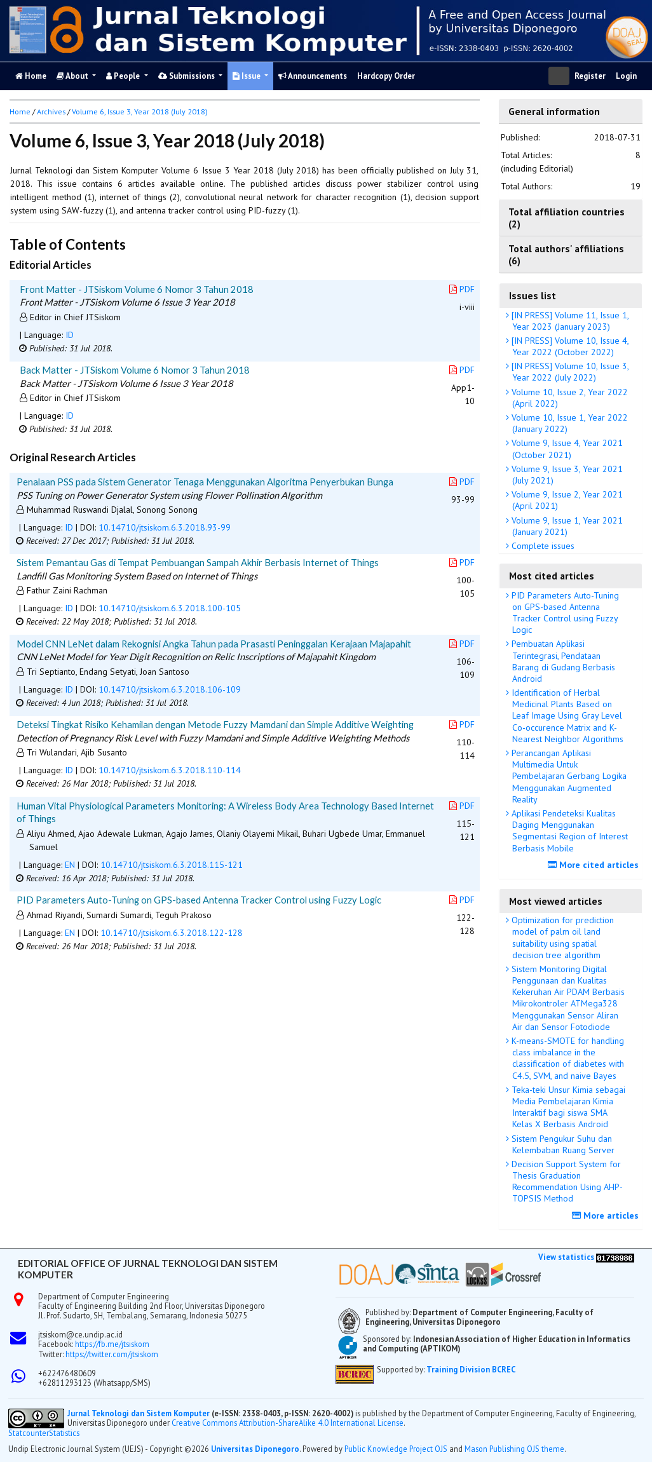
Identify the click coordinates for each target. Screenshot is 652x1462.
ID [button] (69, 335)
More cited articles (595, 864)
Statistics (64, 1433)
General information (554, 111)
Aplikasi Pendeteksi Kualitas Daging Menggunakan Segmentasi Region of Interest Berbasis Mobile (568, 831)
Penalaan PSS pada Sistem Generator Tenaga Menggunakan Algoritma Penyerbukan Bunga (205, 481)
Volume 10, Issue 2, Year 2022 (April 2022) (568, 397)
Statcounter (28, 1433)
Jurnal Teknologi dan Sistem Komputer (139, 1413)
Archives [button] (51, 111)
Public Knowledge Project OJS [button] (395, 1449)
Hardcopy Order (386, 76)
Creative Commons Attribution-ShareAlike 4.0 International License (288, 1423)
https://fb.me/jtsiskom (112, 1344)
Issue (247, 76)
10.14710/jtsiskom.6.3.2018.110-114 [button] (169, 770)
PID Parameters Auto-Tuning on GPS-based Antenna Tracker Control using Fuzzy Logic (564, 613)
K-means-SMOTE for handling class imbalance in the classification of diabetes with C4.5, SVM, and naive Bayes (566, 1058)
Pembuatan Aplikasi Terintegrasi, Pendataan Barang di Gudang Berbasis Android (562, 661)
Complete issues (541, 546)
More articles (607, 1215)
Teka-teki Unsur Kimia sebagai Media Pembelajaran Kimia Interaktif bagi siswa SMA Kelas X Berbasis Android (567, 1107)
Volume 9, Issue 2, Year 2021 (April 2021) (566, 500)
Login (626, 76)
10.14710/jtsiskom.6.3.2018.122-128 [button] (171, 932)
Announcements (312, 76)
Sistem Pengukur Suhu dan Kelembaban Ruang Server (562, 1144)
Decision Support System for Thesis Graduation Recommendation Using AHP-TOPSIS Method (566, 1181)
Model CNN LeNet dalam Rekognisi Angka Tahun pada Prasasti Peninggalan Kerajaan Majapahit (214, 643)
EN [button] (70, 864)
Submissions (187, 76)
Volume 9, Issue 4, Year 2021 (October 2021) (566, 448)
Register (590, 76)
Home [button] (20, 111)
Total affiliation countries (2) (566, 217)
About (73, 76)
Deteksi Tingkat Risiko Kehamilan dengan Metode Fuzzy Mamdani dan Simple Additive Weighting (215, 724)
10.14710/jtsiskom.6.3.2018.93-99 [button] (164, 527)
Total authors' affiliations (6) (566, 254)
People (124, 76)
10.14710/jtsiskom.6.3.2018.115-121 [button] (171, 864)
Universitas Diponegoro (255, 1449)
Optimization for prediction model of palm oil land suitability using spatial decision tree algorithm (561, 937)
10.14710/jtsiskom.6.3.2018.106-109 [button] (169, 689)
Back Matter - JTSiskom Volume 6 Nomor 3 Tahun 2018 (135, 370)
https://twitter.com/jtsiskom (111, 1354)
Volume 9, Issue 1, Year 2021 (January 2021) (566, 526)
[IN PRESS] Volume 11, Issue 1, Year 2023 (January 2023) (569, 320)
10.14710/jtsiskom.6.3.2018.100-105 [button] (169, 608)
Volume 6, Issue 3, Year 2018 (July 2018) (140, 111)
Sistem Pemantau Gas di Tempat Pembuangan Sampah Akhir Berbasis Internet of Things (198, 562)
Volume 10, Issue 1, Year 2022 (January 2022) (568, 423)
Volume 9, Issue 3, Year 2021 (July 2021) (566, 474)
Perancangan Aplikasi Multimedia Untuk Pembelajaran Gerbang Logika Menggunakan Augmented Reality (568, 776)
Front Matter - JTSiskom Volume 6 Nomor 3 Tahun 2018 (137, 289)
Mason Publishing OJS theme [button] (514, 1449)
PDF (462, 289)
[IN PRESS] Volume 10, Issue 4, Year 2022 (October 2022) (569, 346)
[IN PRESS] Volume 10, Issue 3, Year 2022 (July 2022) (569, 371)
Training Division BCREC (470, 1369)
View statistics (566, 1257)
